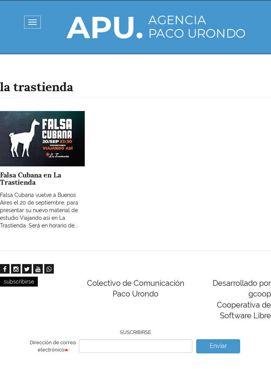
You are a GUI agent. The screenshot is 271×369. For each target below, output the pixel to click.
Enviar (218, 346)
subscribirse (19, 282)
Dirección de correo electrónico (53, 346)
